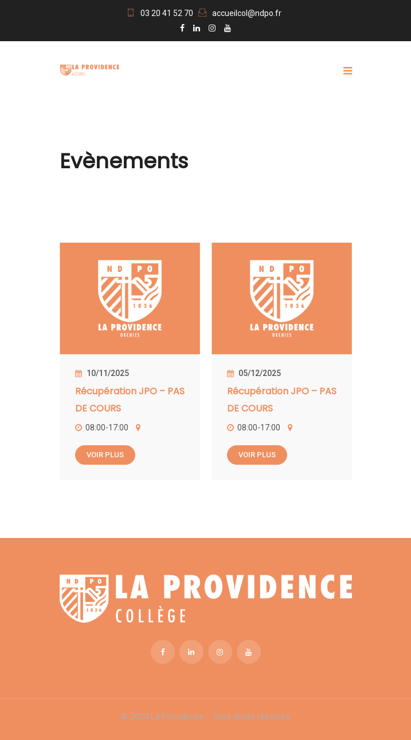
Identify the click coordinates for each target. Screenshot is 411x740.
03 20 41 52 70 (166, 13)
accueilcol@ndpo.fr (246, 13)
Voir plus (105, 454)
